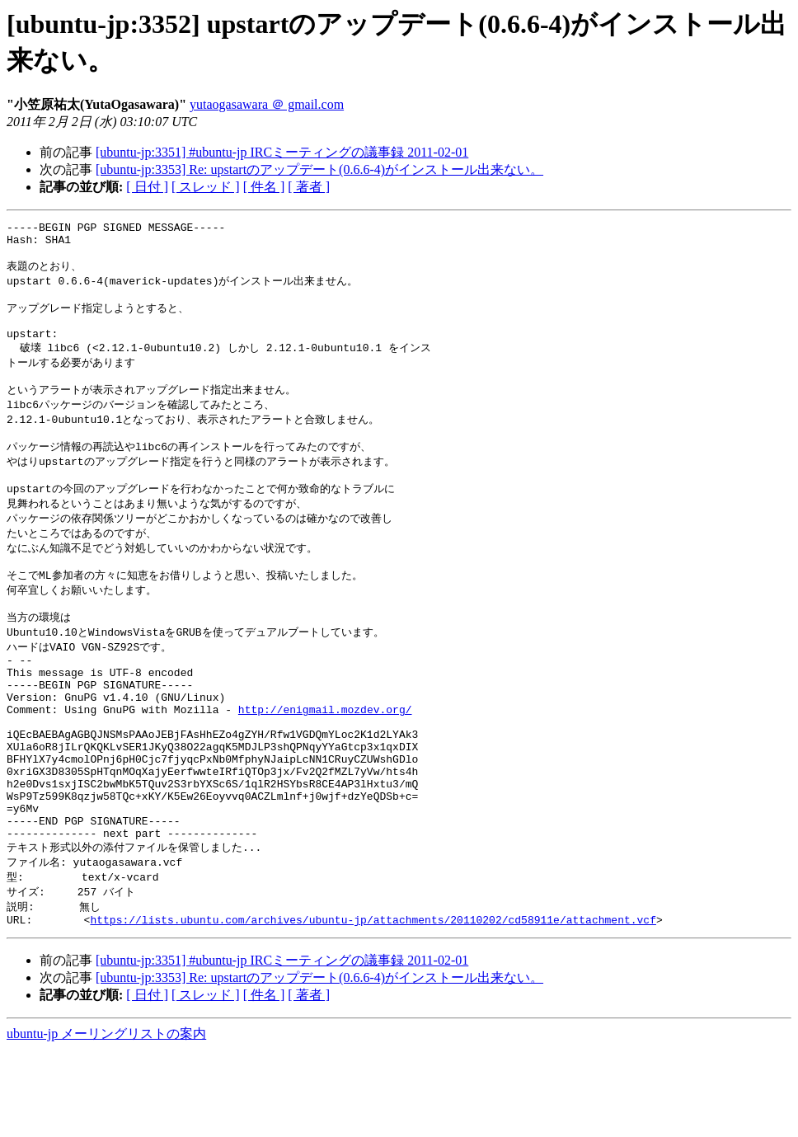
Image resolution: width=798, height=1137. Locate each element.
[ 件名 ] (264, 187)
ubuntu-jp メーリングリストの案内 (106, 1121)
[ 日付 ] (147, 187)
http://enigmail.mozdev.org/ (325, 765)
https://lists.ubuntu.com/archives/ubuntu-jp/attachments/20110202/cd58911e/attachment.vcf (372, 1006)
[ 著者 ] (309, 187)
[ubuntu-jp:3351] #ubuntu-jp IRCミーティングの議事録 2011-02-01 (282, 152)
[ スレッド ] (205, 187)
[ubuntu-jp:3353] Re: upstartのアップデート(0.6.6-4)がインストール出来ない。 (319, 169)
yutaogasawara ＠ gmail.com (267, 104)
